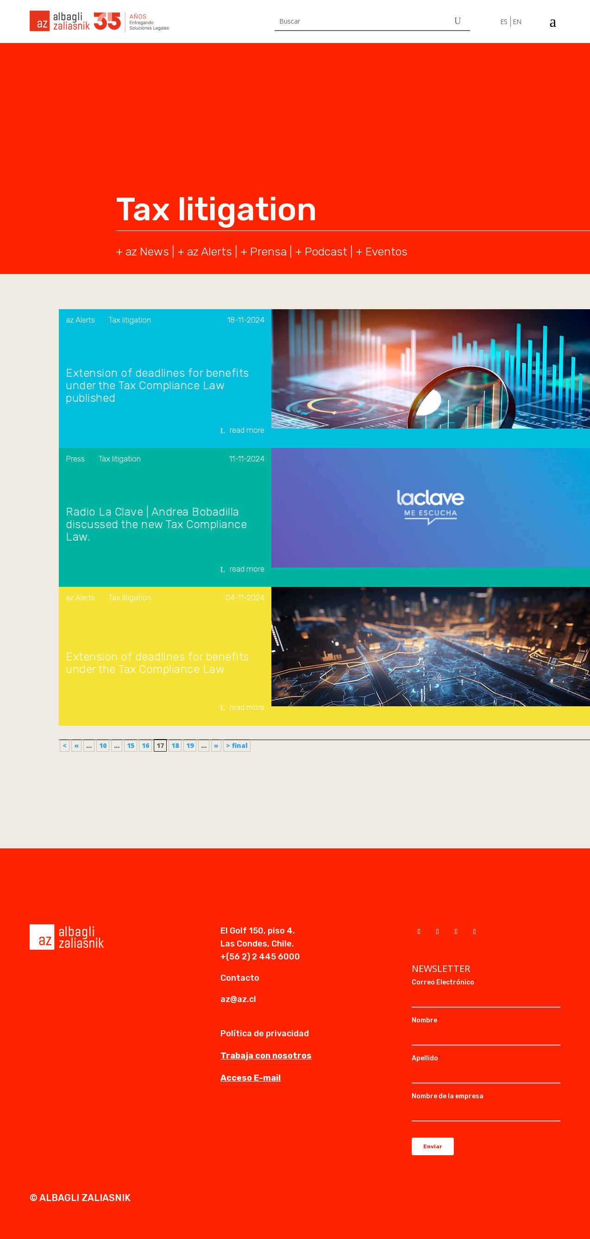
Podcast (326, 251)
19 (190, 745)
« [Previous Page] (76, 745)
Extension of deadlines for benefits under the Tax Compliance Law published (157, 386)
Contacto (239, 978)
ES (504, 21)
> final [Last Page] (237, 745)
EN (517, 21)
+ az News (142, 251)
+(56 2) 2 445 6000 (260, 957)
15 (130, 745)
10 (103, 745)
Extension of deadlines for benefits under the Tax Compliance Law (157, 663)
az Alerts (209, 251)
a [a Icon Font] (552, 21)
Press (75, 458)
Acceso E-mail (250, 1078)
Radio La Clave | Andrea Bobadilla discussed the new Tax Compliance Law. (156, 524)
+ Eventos (382, 251)
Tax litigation (130, 319)
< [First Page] (65, 745)
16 (145, 745)
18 (175, 745)
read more (247, 430)
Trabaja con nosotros (266, 1056)
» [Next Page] (216, 745)
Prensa (268, 251)
